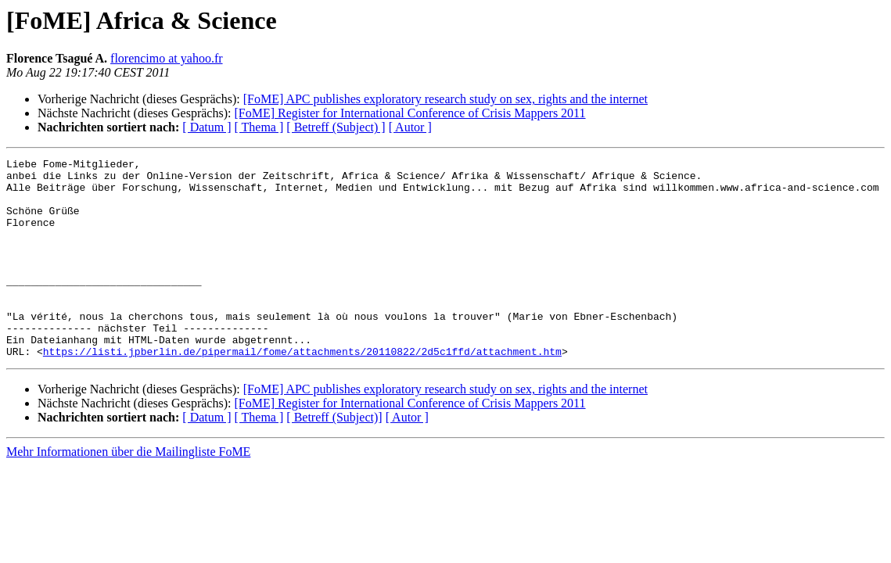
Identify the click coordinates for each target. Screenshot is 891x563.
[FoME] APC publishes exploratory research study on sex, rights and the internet (445, 99)
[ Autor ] (410, 127)
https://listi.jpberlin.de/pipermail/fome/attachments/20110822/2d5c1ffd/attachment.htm (302, 391)
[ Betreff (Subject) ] (335, 127)
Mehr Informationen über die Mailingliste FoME (128, 491)
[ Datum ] (206, 127)
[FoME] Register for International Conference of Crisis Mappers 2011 (409, 113)
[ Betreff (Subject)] (334, 457)
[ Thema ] (259, 127)
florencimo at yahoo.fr (166, 58)
